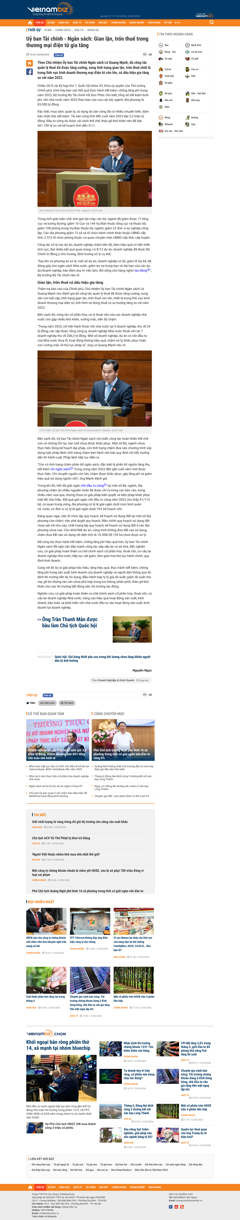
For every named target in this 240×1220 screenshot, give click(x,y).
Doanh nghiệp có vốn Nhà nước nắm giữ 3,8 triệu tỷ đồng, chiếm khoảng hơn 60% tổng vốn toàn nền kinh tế (57, 754)
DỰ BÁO (51, 22)
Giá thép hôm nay (41, 1170)
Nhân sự (93, 30)
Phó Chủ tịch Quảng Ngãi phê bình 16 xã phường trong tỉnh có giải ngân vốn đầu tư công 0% (122, 754)
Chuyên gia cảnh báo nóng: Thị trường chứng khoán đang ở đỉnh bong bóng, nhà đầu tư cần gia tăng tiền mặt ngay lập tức (90, 1003)
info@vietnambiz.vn (49, 1213)
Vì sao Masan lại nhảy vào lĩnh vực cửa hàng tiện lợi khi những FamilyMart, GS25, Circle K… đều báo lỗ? (133, 944)
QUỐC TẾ (77, 22)
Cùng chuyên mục (109, 713)
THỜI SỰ (40, 22)
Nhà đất (36, 859)
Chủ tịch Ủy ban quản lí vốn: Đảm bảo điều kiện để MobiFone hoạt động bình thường (58, 795)
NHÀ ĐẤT (103, 22)
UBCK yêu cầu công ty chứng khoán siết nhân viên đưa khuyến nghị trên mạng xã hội (46, 942)
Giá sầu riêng (60, 1170)
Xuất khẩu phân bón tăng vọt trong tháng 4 (45, 998)
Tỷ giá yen (91, 1164)
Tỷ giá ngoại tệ (61, 1164)
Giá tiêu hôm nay (153, 1164)
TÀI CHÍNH (90, 22)
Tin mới (40, 815)
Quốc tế (74, 1016)
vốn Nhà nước (47, 703)
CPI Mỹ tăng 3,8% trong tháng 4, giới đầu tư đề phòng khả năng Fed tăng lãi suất (196, 1048)
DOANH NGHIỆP (136, 22)
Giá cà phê (135, 1164)
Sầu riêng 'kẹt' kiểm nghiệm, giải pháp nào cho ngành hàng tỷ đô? (138, 1133)
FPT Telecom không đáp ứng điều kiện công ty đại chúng (89, 940)
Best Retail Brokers (121, 1170)
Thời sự (34, 30)
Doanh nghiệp (77, 948)
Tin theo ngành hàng (176, 34)
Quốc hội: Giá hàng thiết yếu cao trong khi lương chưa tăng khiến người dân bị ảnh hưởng (103, 659)
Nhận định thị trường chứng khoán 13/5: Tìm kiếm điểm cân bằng (138, 1047)
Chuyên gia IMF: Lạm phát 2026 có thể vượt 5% (121, 796)
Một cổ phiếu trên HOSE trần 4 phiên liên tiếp (134, 998)
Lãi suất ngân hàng (175, 1164)
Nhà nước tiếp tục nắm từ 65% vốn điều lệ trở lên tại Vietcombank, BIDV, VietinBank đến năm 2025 (59, 768)
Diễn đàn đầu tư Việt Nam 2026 (151, 1170)
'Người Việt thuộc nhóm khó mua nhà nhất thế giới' (66, 854)
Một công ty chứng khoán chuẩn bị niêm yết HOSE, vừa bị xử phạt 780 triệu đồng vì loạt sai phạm (88, 873)
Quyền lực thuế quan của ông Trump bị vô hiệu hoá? (194, 1133)
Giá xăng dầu (195, 1164)
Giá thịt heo (76, 1170)
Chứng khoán (39, 880)
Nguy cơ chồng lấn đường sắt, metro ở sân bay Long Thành (121, 788)
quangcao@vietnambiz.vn (189, 1200)
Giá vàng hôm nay (41, 1164)
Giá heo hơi (121, 1164)
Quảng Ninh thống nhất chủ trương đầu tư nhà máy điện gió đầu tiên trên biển (124, 768)
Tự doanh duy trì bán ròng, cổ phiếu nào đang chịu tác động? (139, 1074)
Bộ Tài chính (67, 703)
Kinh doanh (119, 957)
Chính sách (62, 30)
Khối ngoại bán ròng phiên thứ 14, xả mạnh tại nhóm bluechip (58, 1045)
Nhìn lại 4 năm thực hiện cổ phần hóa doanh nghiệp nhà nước (59, 778)
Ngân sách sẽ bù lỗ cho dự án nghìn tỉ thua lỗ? (56, 786)
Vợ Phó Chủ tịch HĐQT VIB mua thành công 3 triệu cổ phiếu (70, 1125)
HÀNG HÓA (64, 22)
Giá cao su (102, 1170)
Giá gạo (90, 1170)
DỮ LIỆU (168, 22)
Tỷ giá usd (77, 1164)
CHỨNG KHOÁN (118, 22)
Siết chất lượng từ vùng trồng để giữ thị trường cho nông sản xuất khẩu (80, 822)
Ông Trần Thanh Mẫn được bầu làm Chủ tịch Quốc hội (70, 622)
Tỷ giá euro (106, 1164)
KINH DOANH (154, 22)
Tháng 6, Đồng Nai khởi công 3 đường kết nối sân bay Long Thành (123, 778)
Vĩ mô (48, 30)
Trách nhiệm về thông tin (44, 1216)
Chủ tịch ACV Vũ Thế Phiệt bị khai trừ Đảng (61, 838)
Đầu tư (78, 30)
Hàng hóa (37, 827)
